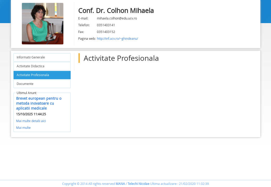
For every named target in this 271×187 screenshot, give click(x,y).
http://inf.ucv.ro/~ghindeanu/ (117, 38)
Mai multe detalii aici (31, 121)
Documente (25, 84)
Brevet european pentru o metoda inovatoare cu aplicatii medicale (38, 103)
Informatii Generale (31, 57)
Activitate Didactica (30, 66)
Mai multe (23, 127)
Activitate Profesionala (33, 75)
